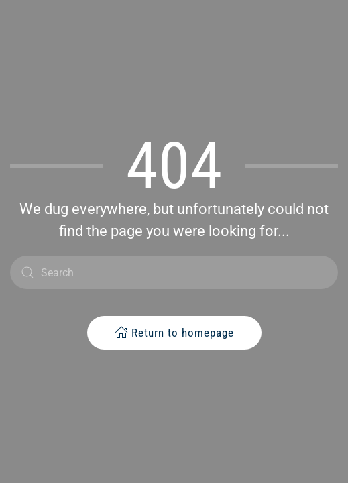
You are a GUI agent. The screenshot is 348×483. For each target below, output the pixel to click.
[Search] (174, 272)
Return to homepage (174, 332)
